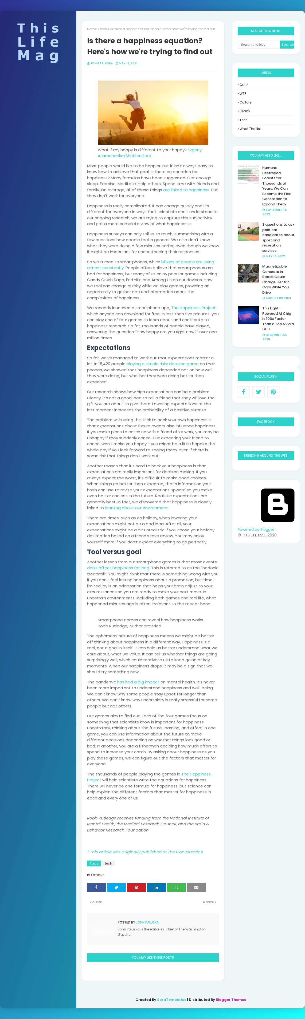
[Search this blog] (259, 45)
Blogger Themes (231, 999)
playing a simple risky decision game (163, 364)
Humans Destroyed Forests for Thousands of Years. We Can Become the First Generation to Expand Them (277, 186)
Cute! (244, 84)
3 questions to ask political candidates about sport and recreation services (278, 237)
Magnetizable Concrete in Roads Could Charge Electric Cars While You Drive (276, 279)
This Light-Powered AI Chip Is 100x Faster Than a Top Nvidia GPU (278, 319)
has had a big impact (138, 682)
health (245, 111)
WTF (243, 93)
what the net (250, 128)
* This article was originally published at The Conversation (145, 852)
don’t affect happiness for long (118, 568)
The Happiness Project (193, 308)
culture (245, 102)
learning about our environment (136, 508)
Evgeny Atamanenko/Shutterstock (150, 153)
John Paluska (101, 63)
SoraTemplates (171, 999)
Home (92, 29)
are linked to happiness (186, 190)
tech (103, 29)
